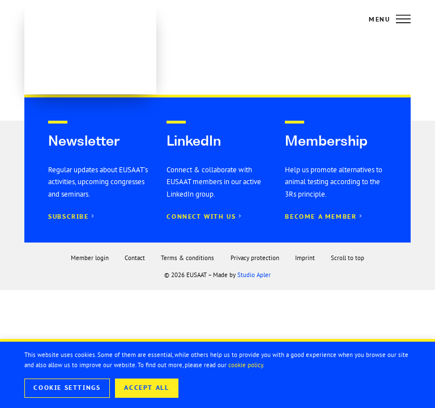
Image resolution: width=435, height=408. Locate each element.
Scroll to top (347, 258)
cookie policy (245, 365)
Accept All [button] (146, 388)
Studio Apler (254, 275)
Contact (135, 258)
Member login (90, 258)
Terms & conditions (187, 258)
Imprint (305, 258)
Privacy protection (255, 258)
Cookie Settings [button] (66, 388)
